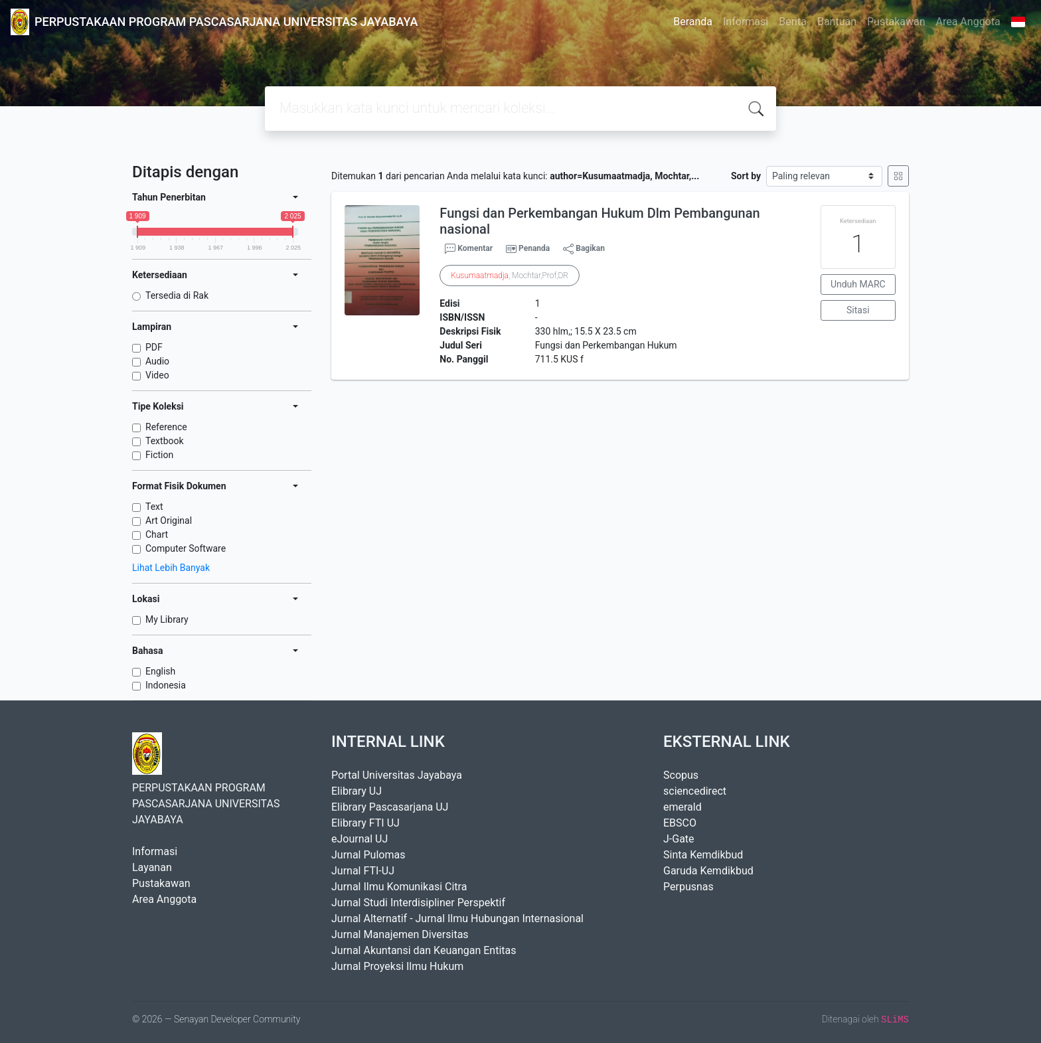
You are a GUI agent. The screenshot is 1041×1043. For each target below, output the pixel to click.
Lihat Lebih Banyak (171, 567)
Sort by (746, 176)
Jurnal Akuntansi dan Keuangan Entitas (424, 950)
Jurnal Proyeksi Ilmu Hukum (397, 966)
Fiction (159, 454)
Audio (157, 361)
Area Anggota (968, 21)
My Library (167, 619)
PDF (154, 347)
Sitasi (858, 310)
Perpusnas (688, 886)
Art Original (168, 520)
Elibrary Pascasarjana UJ (389, 807)
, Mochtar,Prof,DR (509, 275)
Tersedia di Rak (176, 295)
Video (157, 375)
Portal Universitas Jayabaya (396, 775)
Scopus (680, 775)
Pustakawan (896, 21)
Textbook (164, 441)
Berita (793, 21)
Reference (166, 427)
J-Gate (678, 839)
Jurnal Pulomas (368, 854)
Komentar (469, 249)
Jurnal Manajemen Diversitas (400, 934)
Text (154, 506)
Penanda (534, 248)
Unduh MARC (858, 284)
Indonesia (165, 685)
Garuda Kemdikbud (708, 870)
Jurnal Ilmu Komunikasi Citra (399, 886)
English (160, 671)
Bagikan (584, 249)
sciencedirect (694, 791)
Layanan (152, 867)
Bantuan (836, 21)
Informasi (745, 21)
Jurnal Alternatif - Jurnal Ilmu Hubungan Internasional (457, 918)
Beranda (692, 21)
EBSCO (679, 823)
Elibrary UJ (356, 791)
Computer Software (185, 548)
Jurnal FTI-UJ (362, 870)
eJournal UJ (359, 839)
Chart (156, 534)
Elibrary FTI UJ (365, 823)
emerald (682, 807)
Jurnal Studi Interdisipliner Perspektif (418, 902)
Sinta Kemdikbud (703, 854)
